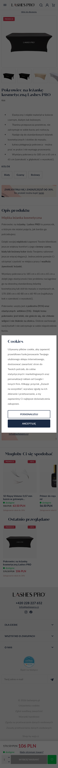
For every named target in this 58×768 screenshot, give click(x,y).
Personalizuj (29, 414)
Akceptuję (29, 423)
